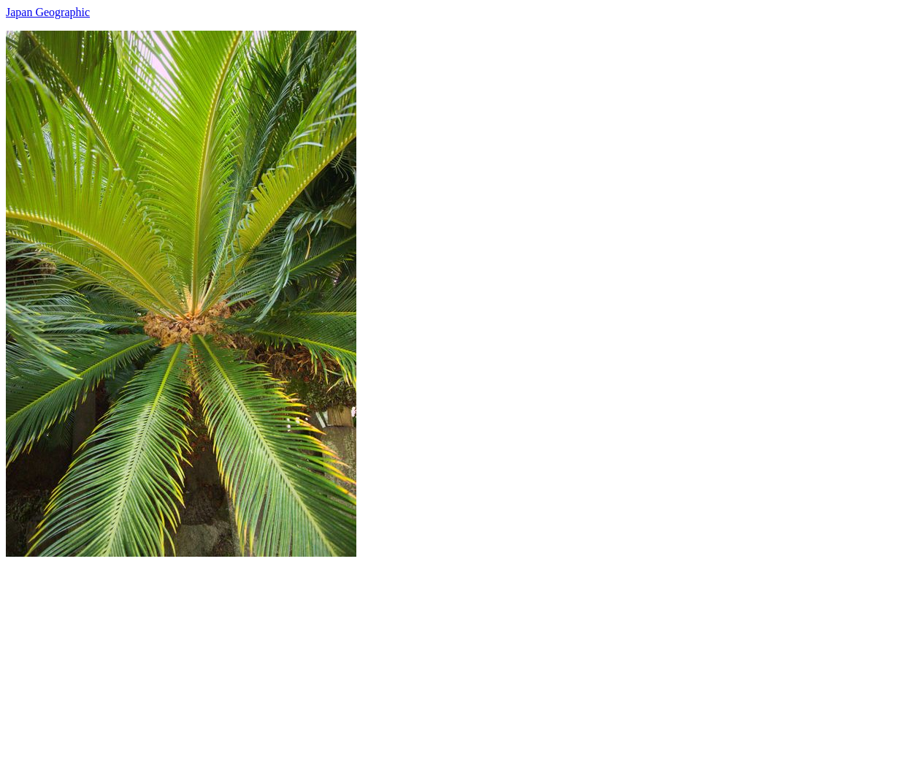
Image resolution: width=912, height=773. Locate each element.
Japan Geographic (48, 12)
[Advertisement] (444, 659)
